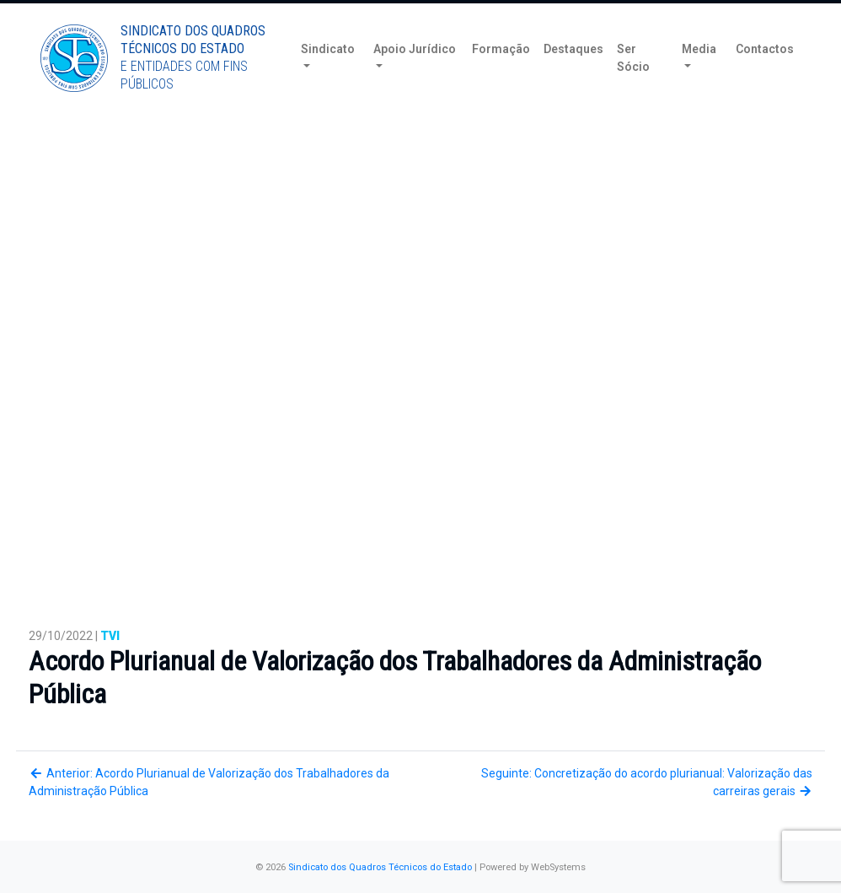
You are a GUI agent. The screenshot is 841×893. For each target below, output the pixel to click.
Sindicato (328, 75)
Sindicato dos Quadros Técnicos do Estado (380, 867)
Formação (501, 75)
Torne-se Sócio (674, 14)
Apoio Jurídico (414, 75)
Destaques (573, 75)
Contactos (765, 75)
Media (699, 75)
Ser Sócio (633, 84)
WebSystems (558, 867)
